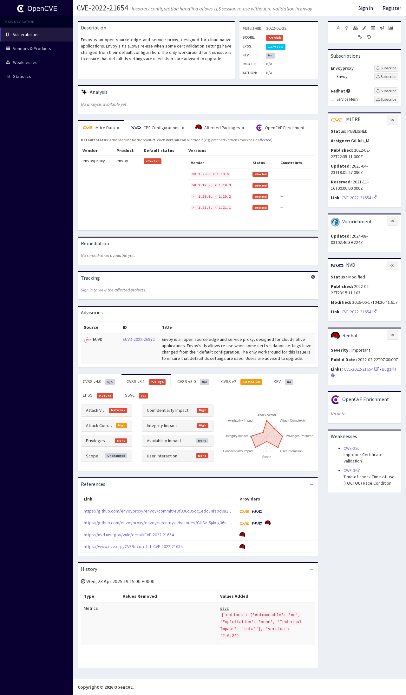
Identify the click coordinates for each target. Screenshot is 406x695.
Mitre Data (101, 128)
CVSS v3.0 (193, 382)
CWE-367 (352, 470)
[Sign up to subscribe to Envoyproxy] (386, 68)
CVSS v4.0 (99, 382)
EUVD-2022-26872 (139, 339)
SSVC (136, 395)
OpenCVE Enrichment (280, 127)
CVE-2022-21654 (102, 8)
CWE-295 (352, 448)
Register (392, 8)
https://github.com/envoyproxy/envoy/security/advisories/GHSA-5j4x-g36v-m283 (161, 523)
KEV (283, 382)
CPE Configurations (157, 128)
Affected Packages (219, 127)
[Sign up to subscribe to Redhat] (386, 90)
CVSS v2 (241, 382)
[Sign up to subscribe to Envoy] (386, 76)
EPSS (98, 395)
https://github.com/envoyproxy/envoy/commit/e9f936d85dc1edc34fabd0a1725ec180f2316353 (174, 511)
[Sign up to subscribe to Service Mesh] (386, 99)
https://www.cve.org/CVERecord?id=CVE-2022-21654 (133, 546)
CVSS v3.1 (146, 382)
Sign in (365, 8)
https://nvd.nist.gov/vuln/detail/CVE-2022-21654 (129, 535)
